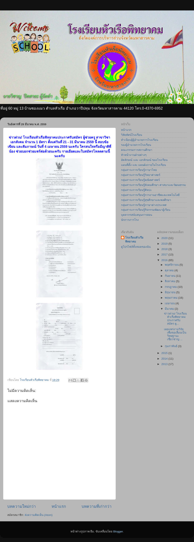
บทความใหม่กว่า (21, 506)
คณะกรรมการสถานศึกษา (136, 150)
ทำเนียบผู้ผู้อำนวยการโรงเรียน (139, 140)
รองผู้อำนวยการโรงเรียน (136, 145)
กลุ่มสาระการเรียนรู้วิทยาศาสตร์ (140, 175)
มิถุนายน (170, 292)
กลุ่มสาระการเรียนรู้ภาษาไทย (139, 170)
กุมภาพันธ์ (171, 346)
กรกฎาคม (171, 286)
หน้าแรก (59, 506)
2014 (164, 358)
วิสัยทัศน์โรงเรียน (131, 134)
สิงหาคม (170, 281)
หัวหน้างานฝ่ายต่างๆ (133, 155)
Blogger (118, 531)
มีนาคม (170, 308)
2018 (164, 249)
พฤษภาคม (171, 297)
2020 (164, 238)
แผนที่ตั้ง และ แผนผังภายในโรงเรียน (143, 165)
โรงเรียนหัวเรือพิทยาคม (134, 239)
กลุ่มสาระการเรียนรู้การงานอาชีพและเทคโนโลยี (150, 195)
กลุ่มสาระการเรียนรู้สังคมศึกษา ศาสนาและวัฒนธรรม (153, 185)
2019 (164, 243)
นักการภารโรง (130, 219)
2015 (164, 353)
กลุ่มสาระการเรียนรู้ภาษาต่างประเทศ (143, 205)
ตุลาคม (170, 270)
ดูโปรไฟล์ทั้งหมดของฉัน (136, 246)
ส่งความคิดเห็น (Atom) (39, 515)
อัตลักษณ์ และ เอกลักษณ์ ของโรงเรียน (144, 160)
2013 (164, 364)
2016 (164, 260)
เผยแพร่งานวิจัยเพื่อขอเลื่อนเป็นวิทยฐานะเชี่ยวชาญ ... (175, 334)
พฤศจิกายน (172, 264)
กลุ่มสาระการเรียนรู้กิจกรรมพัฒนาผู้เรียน (145, 209)
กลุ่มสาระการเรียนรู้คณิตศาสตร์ (140, 180)
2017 (164, 254)
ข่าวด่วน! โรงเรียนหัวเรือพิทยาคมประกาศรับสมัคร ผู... (175, 318)
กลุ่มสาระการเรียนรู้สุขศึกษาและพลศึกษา (146, 200)
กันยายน (170, 275)
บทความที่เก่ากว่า (97, 506)
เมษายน (170, 303)
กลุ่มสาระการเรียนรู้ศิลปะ (136, 190)
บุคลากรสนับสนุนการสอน (136, 214)
